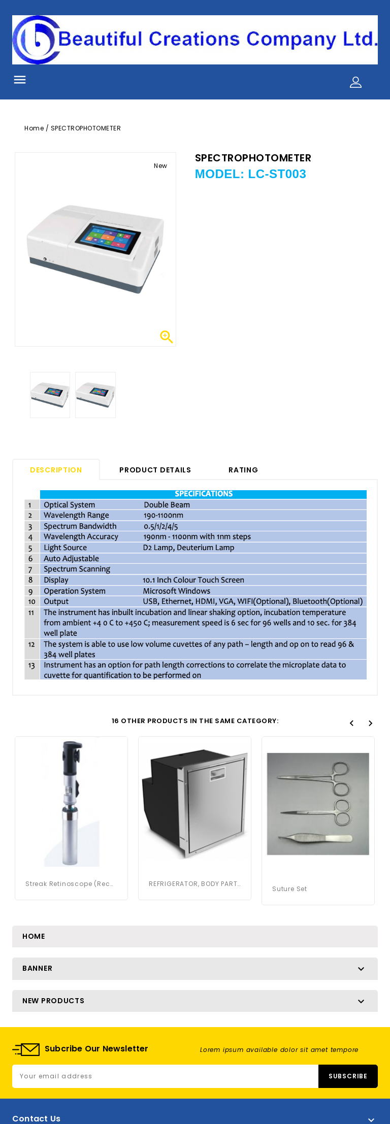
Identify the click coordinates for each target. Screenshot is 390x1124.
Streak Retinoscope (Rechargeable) (71, 883)
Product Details (155, 470)
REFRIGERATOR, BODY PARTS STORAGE (195, 883)
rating (243, 470)
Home (33, 936)
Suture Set (289, 888)
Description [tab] (56, 470)
